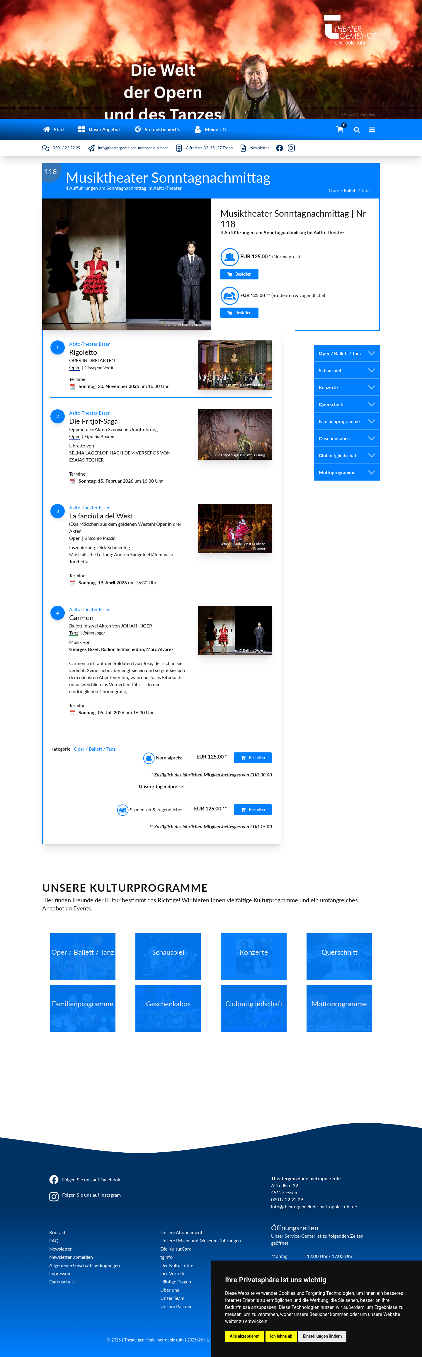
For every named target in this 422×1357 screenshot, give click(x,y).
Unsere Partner (176, 1306)
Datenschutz (62, 1281)
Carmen (81, 617)
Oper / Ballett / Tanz (94, 749)
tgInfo (166, 1257)
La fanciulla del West (101, 515)
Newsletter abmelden (71, 1257)
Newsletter (60, 1248)
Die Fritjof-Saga (93, 421)
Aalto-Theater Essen (89, 344)
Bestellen (239, 274)
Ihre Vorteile (172, 1273)
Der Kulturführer (177, 1265)
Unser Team (172, 1298)
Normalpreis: (162, 757)
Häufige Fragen (175, 1281)
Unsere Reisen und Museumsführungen (200, 1240)
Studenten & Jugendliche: (149, 809)
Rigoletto (83, 352)
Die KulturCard (176, 1248)
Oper (74, 367)
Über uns (169, 1289)
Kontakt (57, 1232)
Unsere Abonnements (182, 1232)
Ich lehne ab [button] (281, 1336)
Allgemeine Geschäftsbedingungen (84, 1265)
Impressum (60, 1273)
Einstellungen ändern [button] (322, 1336)
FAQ (54, 1240)
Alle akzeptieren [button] (245, 1336)
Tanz (73, 632)
